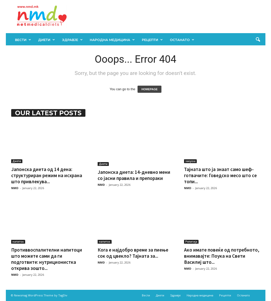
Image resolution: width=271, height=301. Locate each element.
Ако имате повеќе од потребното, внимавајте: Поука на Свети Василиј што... (221, 256)
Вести (23, 39)
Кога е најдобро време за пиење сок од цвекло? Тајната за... (133, 253)
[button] (257, 39)
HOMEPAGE (149, 89)
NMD (14, 188)
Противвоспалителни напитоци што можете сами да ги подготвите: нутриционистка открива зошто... (46, 259)
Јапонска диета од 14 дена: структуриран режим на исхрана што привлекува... (46, 175)
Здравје (72, 39)
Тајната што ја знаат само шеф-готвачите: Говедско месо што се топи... (220, 175)
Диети (46, 39)
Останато (182, 39)
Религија (191, 241)
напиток (18, 241)
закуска (190, 161)
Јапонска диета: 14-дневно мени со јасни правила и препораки (134, 175)
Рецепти (152, 39)
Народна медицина (112, 39)
